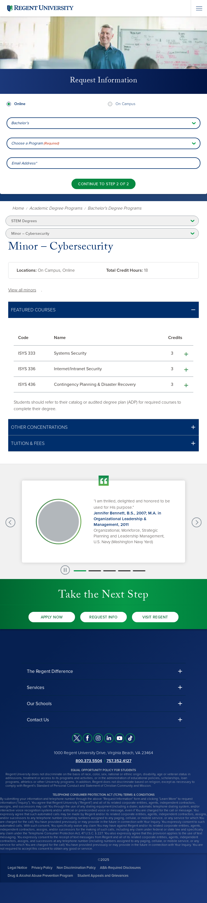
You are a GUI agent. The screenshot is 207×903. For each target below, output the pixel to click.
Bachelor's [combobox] (20, 123)
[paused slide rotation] (65, 570)
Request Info (103, 617)
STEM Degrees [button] (24, 221)
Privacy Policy (41, 868)
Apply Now (52, 617)
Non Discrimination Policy (76, 868)
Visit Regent (155, 617)
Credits (175, 337)
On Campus (125, 104)
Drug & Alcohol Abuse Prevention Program (40, 875)
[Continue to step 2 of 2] (103, 184)
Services (35, 687)
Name (60, 337)
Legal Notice (17, 868)
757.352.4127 (119, 760)
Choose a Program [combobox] (35, 143)
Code (23, 337)
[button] (103, 310)
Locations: (27, 270)
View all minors (22, 290)
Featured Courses (33, 310)
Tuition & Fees (28, 443)
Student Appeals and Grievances (102, 875)
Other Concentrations (39, 427)
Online (19, 104)
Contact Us (38, 719)
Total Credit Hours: (124, 270)
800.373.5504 (89, 760)
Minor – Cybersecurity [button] (30, 233)
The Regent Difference (50, 671)
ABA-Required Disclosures (120, 868)
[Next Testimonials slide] (197, 522)
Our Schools (39, 703)
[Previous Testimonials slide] (10, 522)
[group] (103, 522)
